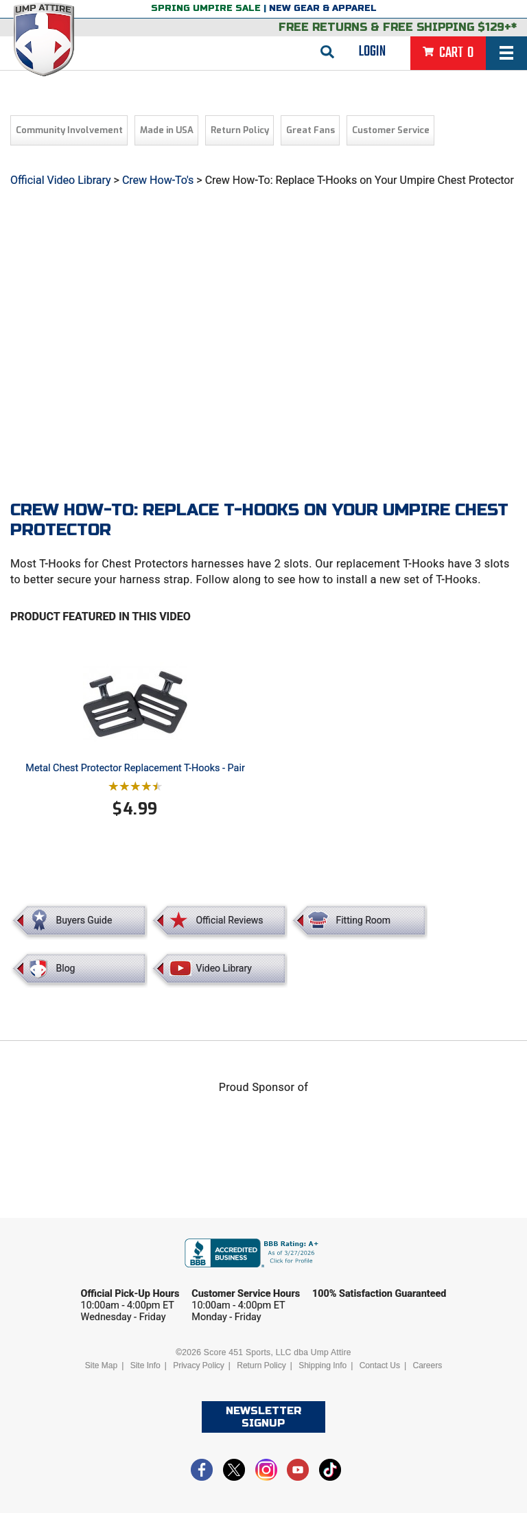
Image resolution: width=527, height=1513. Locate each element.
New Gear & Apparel (323, 8)
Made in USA (167, 130)
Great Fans (310, 130)
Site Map (101, 1365)
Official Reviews (229, 920)
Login (372, 51)
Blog (65, 968)
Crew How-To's (158, 180)
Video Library (223, 968)
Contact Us (380, 1365)
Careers (427, 1365)
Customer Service (391, 130)
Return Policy (240, 130)
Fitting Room (363, 920)
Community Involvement (69, 130)
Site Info (145, 1365)
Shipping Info (322, 1365)
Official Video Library (60, 180)
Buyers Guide (84, 920)
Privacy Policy (198, 1365)
